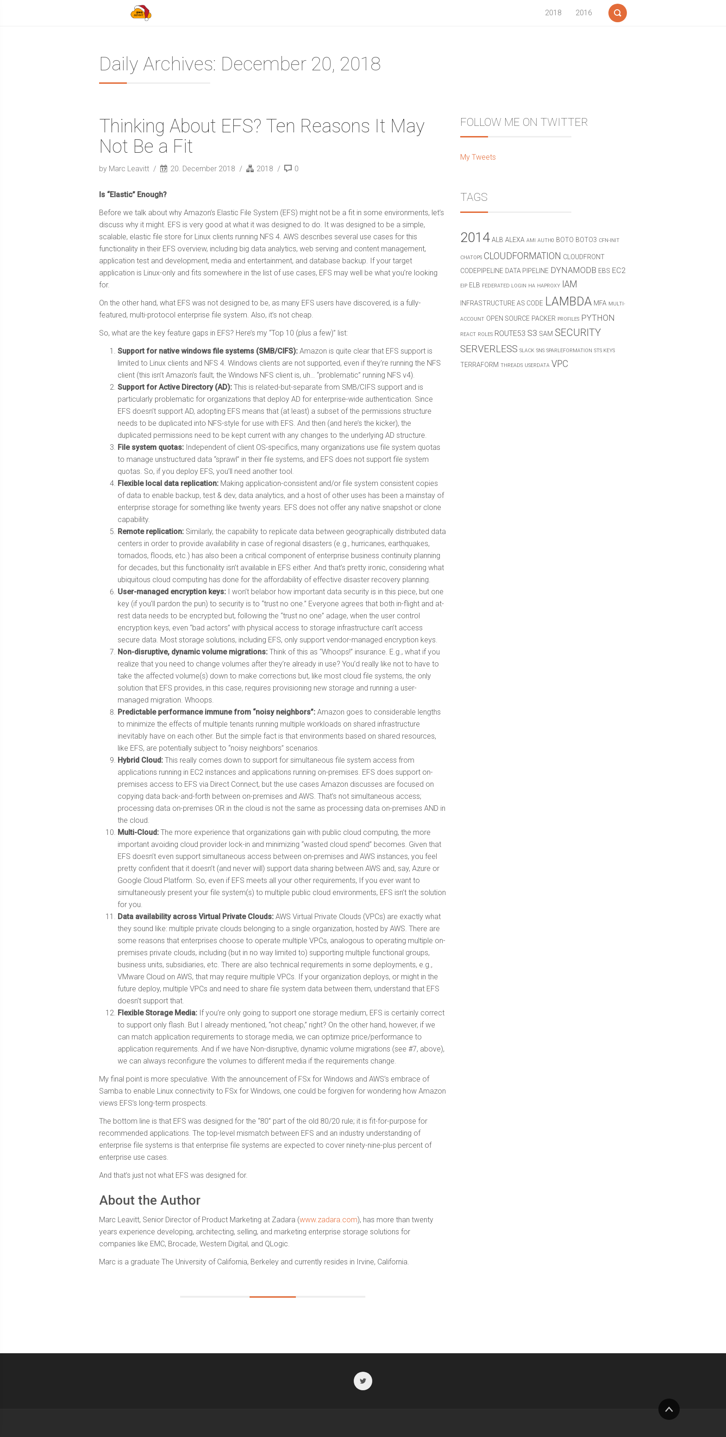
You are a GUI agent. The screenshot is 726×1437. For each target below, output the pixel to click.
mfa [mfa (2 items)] (600, 303)
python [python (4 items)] (598, 318)
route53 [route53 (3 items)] (510, 333)
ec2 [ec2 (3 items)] (619, 270)
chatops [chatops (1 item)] (471, 258)
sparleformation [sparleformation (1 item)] (569, 351)
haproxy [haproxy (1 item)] (548, 286)
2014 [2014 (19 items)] (475, 237)
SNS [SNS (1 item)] (540, 351)
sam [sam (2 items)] (546, 333)
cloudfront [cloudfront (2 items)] (584, 257)
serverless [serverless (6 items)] (489, 349)
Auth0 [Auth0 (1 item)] (546, 240)
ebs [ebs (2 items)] (604, 270)
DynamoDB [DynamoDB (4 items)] (573, 270)
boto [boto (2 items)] (565, 239)
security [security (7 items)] (578, 332)
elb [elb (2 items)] (474, 285)
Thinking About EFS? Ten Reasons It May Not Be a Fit (262, 136)
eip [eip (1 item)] (463, 286)
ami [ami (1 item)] (531, 240)
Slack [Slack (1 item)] (526, 351)
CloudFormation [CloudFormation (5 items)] (522, 256)
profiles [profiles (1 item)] (568, 319)
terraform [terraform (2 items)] (479, 364)
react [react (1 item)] (468, 334)
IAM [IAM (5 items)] (569, 284)
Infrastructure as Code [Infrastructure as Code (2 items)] (501, 303)
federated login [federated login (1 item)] (504, 286)
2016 (584, 12)
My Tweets (478, 157)
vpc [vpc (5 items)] (559, 364)
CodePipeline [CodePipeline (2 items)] (481, 270)
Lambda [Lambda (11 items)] (568, 301)
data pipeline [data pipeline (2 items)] (527, 270)
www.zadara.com (328, 1219)
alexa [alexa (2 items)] (515, 239)
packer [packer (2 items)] (544, 318)
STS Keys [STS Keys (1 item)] (604, 351)
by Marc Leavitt (125, 168)
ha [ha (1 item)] (531, 286)
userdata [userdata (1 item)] (537, 365)
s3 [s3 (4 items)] (532, 333)
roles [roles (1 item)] (485, 334)
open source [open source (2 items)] (508, 318)
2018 (553, 12)
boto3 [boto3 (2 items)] (586, 239)
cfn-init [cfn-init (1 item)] (609, 240)
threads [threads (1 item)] (512, 365)
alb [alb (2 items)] (497, 239)
